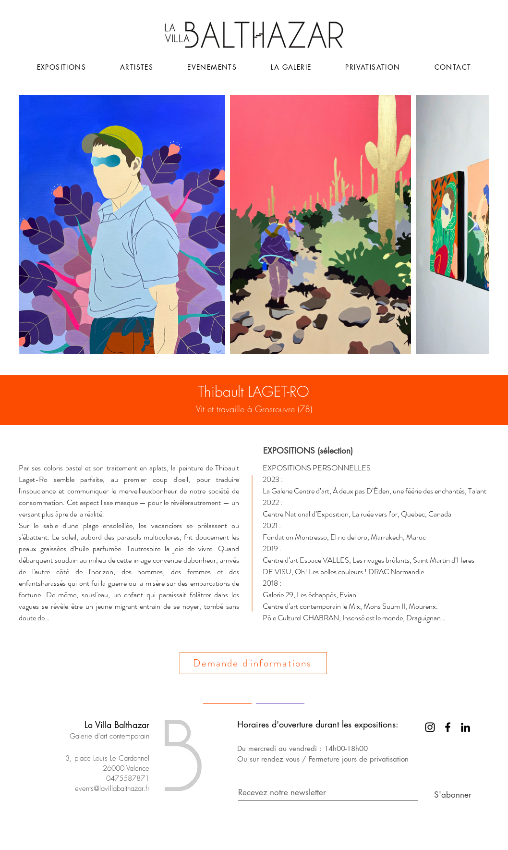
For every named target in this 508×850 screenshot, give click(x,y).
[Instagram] (429, 727)
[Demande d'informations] (253, 663)
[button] (212, 67)
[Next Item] (472, 224)
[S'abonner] (447, 795)
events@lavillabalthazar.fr (112, 788)
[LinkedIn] (465, 727)
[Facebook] (447, 727)
